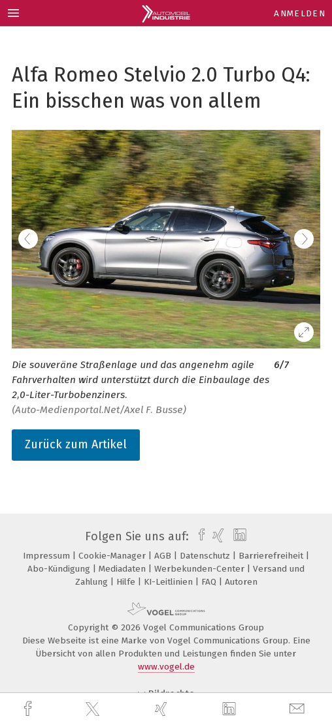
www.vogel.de (166, 666)
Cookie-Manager (113, 555)
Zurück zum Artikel (76, 444)
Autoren (241, 581)
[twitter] (94, 709)
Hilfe (127, 581)
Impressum (48, 555)
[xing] (163, 709)
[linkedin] (231, 709)
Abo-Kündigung (60, 568)
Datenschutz (206, 555)
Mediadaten (123, 568)
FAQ (210, 581)
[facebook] (29, 709)
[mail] (299, 709)
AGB (164, 555)
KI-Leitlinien (169, 581)
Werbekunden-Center (200, 568)
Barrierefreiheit (272, 555)
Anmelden (299, 13)
